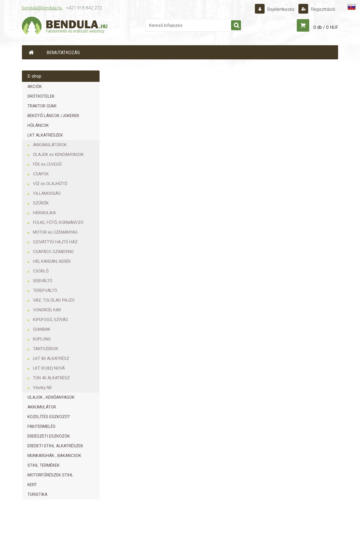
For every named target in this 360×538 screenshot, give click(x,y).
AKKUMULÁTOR (41, 407)
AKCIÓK (34, 86)
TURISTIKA (37, 494)
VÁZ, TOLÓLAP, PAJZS (54, 300)
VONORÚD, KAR (47, 309)
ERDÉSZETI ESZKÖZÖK (48, 436)
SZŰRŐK (41, 203)
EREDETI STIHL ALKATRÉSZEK (55, 445)
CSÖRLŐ (41, 271)
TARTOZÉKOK (45, 348)
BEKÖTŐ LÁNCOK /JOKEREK (53, 115)
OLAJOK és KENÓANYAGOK (58, 154)
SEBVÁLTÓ (42, 280)
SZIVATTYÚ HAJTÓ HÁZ (55, 241)
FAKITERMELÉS (41, 426)
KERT (32, 484)
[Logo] (65, 27)
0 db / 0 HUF (325, 27)
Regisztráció (322, 9)
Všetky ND (42, 387)
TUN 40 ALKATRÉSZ (51, 377)
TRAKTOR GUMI (41, 105)
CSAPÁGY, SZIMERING (53, 251)
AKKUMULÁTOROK (50, 144)
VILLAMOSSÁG (47, 193)
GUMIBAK (41, 329)
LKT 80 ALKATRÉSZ (51, 358)
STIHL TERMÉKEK (43, 465)
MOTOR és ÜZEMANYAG (55, 232)
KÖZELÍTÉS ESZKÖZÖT (48, 416)
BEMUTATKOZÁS (63, 52)
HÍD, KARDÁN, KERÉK (52, 261)
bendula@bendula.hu (42, 8)
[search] (236, 25)
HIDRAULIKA (44, 212)
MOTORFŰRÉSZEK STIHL (50, 475)
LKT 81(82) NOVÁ (49, 368)
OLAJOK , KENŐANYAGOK (51, 397)
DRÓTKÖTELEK (41, 96)
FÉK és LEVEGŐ (47, 164)
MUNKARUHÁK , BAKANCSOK (54, 455)
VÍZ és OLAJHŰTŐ (50, 183)
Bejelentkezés (281, 9)
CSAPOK (41, 173)
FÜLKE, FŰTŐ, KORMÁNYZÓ (58, 222)
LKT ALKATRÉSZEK (45, 135)
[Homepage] (31, 52)
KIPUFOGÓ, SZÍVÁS (50, 319)
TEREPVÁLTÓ (45, 290)
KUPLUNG (42, 339)
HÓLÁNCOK (38, 125)
